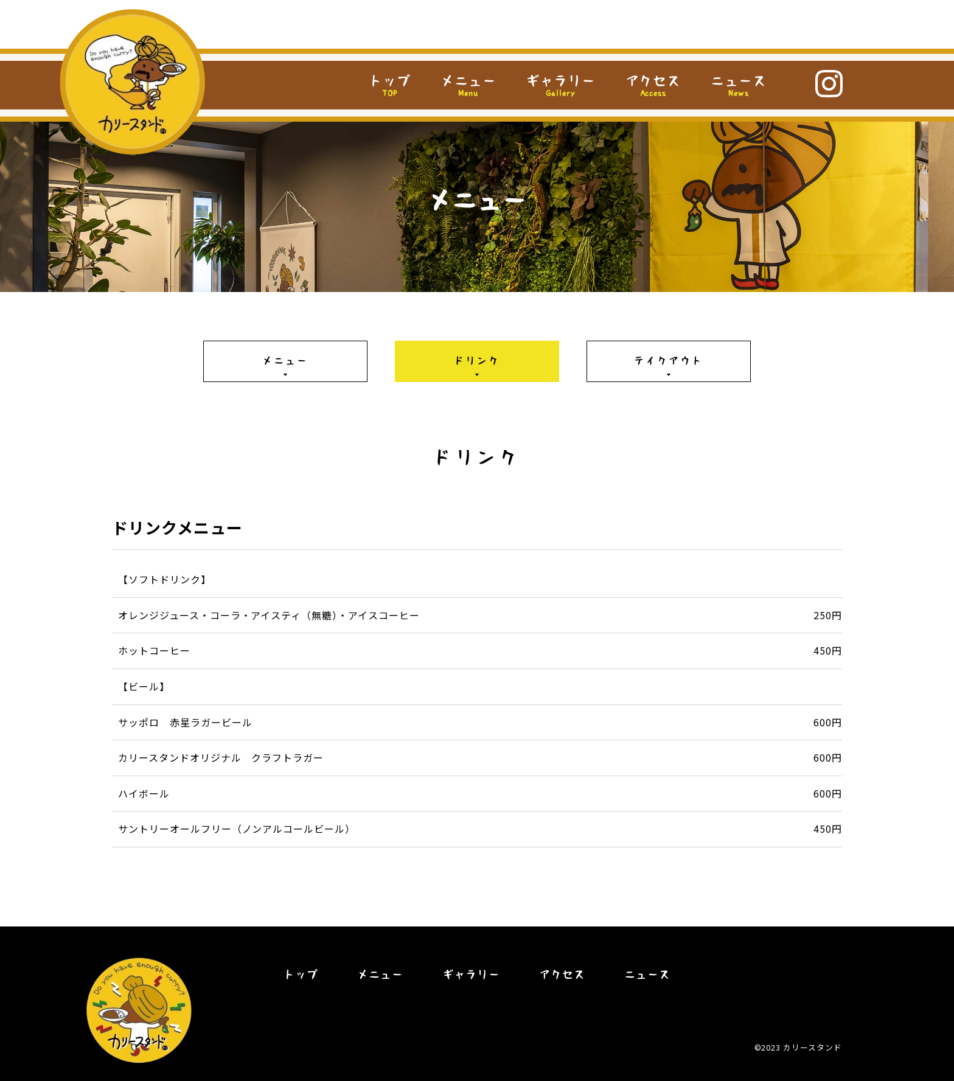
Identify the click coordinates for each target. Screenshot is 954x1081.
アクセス (653, 86)
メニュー (468, 86)
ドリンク (477, 361)
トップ (390, 81)
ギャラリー (561, 86)
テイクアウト (668, 361)
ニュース (739, 86)
